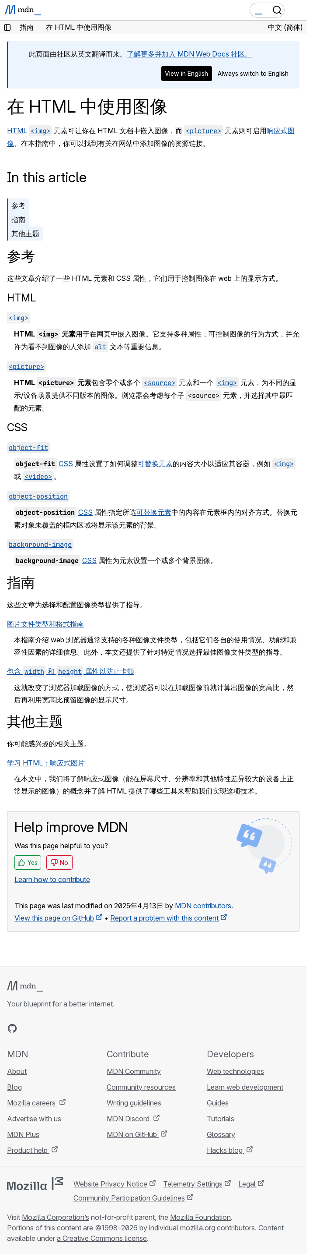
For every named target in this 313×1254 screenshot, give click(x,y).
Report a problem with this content (164, 918)
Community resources (141, 1087)
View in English (186, 73)
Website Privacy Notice (110, 1184)
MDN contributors (203, 905)
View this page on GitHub (54, 918)
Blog (14, 1087)
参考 (18, 205)
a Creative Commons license (102, 1238)
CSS (17, 427)
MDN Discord (129, 1118)
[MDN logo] (25, 986)
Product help (28, 1150)
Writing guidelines (134, 1102)
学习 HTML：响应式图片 (46, 762)
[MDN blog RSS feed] (75, 1028)
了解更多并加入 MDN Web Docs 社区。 (189, 54)
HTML (17, 130)
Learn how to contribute (52, 879)
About (17, 1071)
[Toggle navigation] (296, 10)
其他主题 (25, 233)
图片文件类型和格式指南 (45, 624)
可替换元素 (155, 463)
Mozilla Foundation (200, 1217)
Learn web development (245, 1087)
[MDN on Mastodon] (59, 1028)
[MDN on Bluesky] (28, 1028)
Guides (218, 1102)
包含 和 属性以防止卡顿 (70, 671)
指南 (18, 219)
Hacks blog (225, 1150)
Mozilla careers (32, 1102)
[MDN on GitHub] (12, 1028)
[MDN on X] (43, 1028)
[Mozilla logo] (35, 1183)
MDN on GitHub (133, 1134)
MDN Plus (23, 1134)
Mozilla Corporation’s (55, 1217)
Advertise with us (34, 1118)
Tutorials (220, 1118)
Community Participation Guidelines (129, 1198)
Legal (247, 1184)
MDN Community (134, 1071)
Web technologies (235, 1071)
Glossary (221, 1134)
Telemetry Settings (193, 1184)
